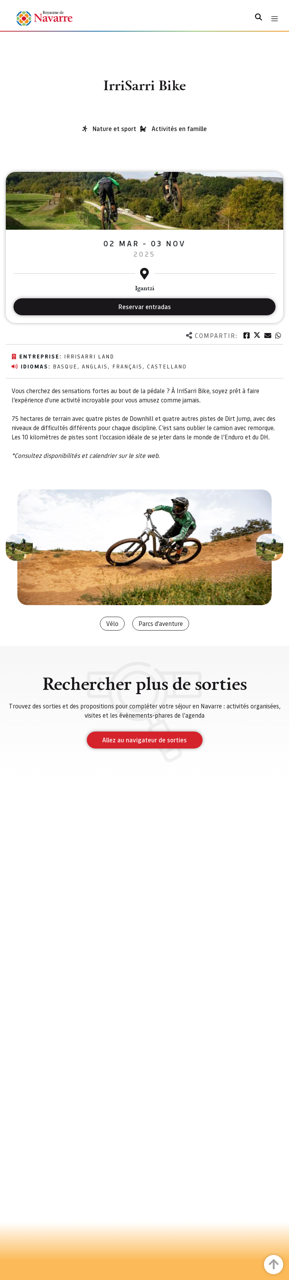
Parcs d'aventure (161, 623)
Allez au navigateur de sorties (144, 740)
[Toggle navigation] (274, 18)
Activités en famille (179, 128)
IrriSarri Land (89, 356)
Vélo (112, 623)
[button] (19, 547)
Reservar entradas (144, 307)
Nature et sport (114, 128)
